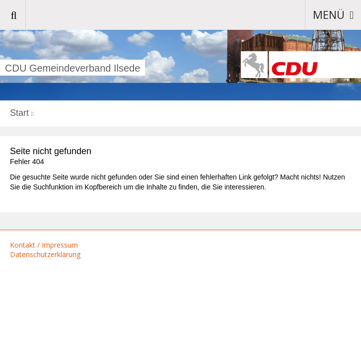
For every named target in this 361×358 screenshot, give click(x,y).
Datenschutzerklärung (45, 254)
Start (19, 113)
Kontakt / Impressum (44, 245)
